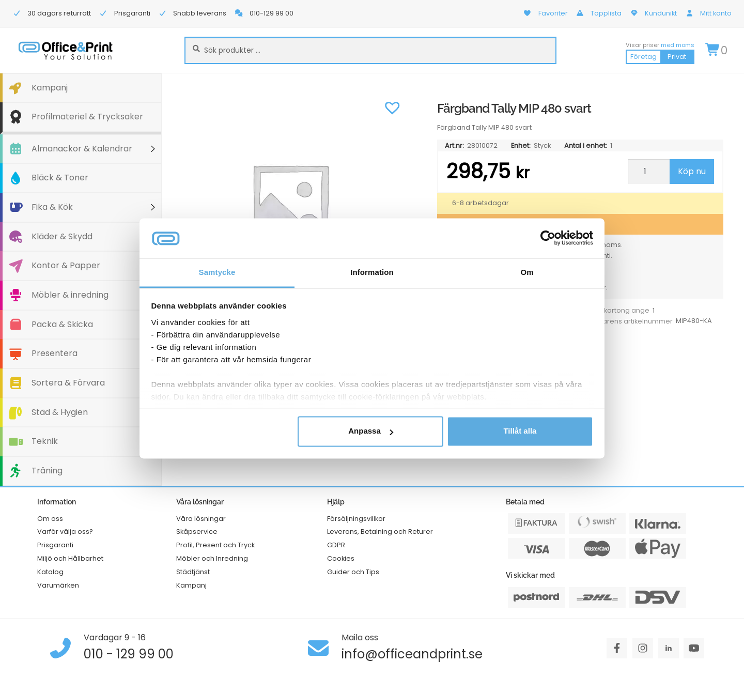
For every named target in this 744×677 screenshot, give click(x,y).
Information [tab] (372, 272)
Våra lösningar (201, 518)
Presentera (55, 353)
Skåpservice (197, 531)
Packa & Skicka (62, 324)
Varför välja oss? (65, 531)
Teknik (45, 441)
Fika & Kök (52, 207)
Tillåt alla (519, 431)
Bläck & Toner (60, 177)
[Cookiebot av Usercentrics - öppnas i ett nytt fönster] (548, 238)
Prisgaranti (55, 545)
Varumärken (58, 585)
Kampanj (50, 88)
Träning (47, 470)
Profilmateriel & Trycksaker (87, 116)
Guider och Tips (353, 571)
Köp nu (692, 171)
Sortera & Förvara (68, 383)
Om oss (50, 518)
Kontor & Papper (66, 265)
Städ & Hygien (60, 412)
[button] (392, 107)
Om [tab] (526, 272)
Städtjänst (193, 571)
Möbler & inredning (70, 295)
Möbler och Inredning (212, 558)
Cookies (340, 558)
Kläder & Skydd (62, 236)
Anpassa (370, 431)
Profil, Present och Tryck (215, 545)
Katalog (50, 571)
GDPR (336, 545)
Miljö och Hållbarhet (70, 558)
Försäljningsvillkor (356, 518)
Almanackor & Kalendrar (82, 149)
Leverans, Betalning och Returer (380, 531)
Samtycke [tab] (217, 272)
